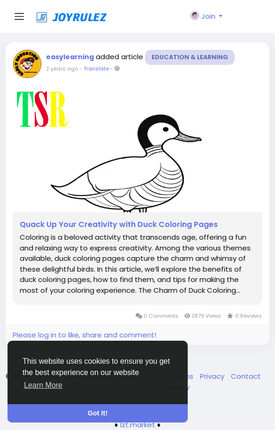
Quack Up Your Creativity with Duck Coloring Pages (119, 224)
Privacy (213, 376)
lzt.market (137, 425)
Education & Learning (190, 57)
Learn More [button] (43, 385)
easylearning (70, 57)
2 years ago (62, 68)
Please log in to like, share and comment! (84, 335)
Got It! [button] (97, 413)
